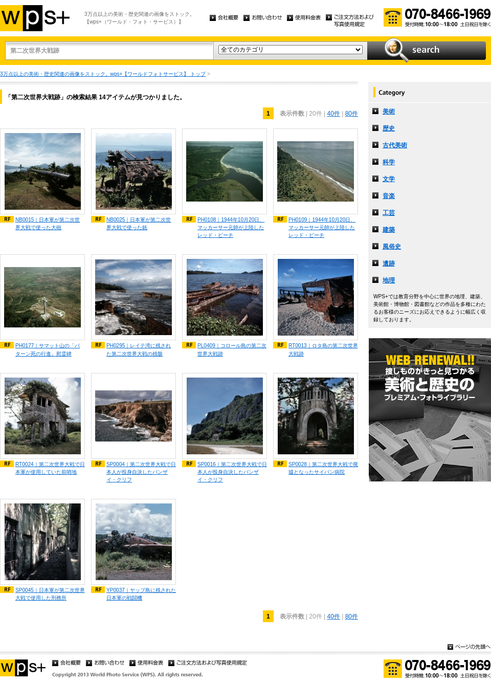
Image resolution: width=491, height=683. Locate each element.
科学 (389, 162)
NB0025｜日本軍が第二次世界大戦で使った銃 (138, 223)
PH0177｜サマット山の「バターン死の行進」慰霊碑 (47, 349)
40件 (333, 113)
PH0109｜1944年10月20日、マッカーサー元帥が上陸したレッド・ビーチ (321, 227)
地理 (389, 280)
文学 (389, 179)
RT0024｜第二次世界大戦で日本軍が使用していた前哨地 (50, 468)
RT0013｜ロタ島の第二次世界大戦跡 (323, 349)
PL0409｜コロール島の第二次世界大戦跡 (231, 349)
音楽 (389, 196)
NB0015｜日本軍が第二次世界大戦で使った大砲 (47, 223)
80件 (351, 113)
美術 (389, 111)
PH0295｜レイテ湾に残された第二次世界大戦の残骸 (138, 349)
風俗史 (392, 246)
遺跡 (389, 263)
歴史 (389, 128)
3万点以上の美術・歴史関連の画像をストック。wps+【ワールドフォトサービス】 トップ (103, 74)
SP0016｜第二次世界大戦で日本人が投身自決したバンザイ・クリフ (232, 471)
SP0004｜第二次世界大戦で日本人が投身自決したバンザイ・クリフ (141, 471)
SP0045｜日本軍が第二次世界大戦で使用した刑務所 (50, 594)
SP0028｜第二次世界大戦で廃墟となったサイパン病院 (323, 468)
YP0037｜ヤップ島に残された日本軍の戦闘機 (141, 594)
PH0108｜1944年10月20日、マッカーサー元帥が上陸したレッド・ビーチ (230, 227)
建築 (389, 229)
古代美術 (395, 145)
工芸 (389, 212)
